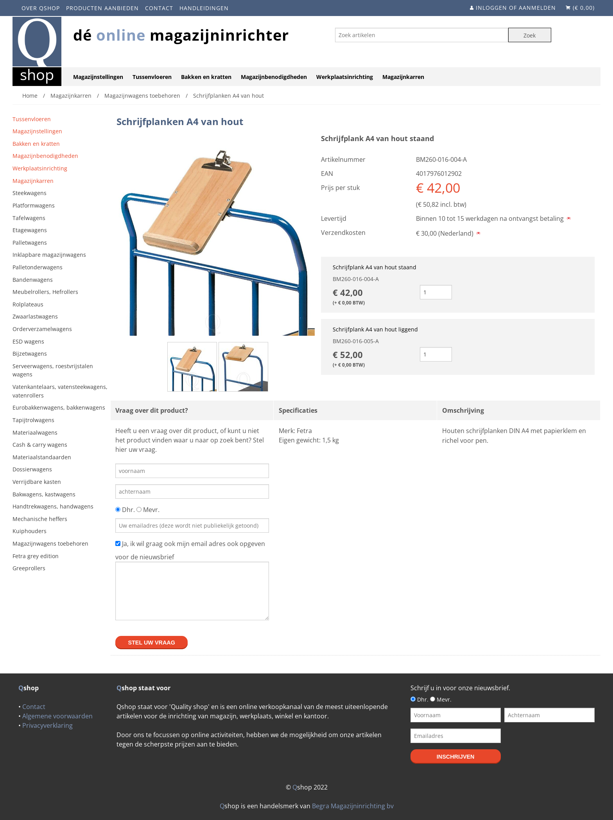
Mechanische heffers (40, 519)
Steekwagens (30, 193)
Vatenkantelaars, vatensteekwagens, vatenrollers (60, 391)
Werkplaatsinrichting (344, 77)
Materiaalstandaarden (42, 457)
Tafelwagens (29, 218)
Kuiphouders (30, 531)
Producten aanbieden (102, 8)
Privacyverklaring (47, 725)
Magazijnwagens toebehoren (50, 543)
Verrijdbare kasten (37, 481)
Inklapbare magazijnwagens (49, 254)
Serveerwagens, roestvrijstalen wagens (53, 370)
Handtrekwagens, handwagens (53, 506)
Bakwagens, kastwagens (44, 494)
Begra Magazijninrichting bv (353, 806)
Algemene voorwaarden (57, 716)
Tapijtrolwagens (33, 420)
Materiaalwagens (35, 432)
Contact (159, 8)
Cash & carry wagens (40, 444)
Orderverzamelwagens (42, 329)
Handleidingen (204, 8)
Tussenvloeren (152, 77)
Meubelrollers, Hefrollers (45, 291)
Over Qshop (41, 8)
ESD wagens (28, 341)
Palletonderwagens (38, 267)
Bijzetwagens (30, 353)
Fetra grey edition (36, 556)
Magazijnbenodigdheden (274, 77)
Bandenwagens (33, 279)
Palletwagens (30, 242)
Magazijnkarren (403, 77)
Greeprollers (29, 568)
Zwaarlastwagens (35, 316)
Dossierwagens (32, 469)
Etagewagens (30, 230)
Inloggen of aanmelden (516, 7)
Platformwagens (34, 205)
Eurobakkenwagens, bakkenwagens (59, 407)
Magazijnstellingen (98, 77)
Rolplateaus (28, 304)
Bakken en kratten (206, 77)
